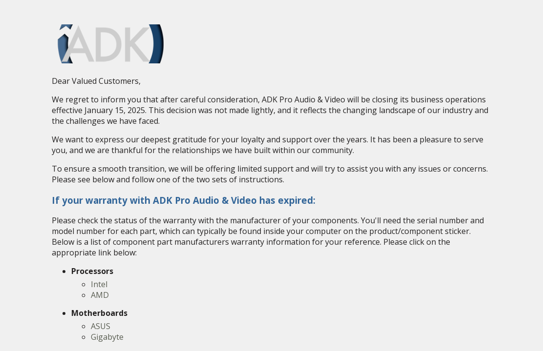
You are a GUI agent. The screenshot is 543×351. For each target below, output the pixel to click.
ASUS (100, 326)
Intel (99, 284)
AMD (100, 295)
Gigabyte (107, 337)
